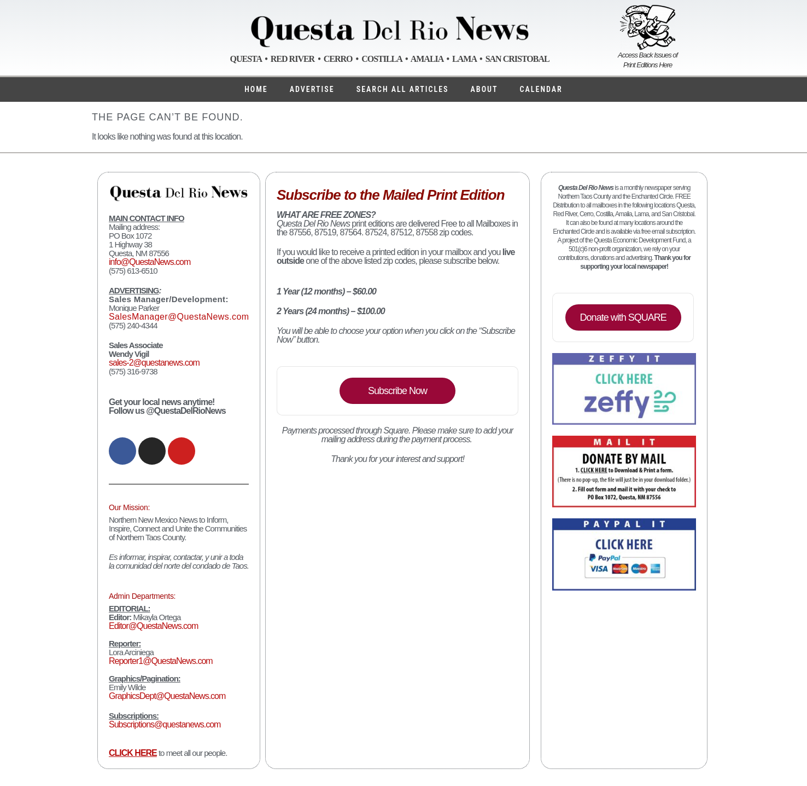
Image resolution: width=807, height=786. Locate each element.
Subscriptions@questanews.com (164, 724)
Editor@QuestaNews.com (153, 626)
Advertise (312, 89)
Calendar (541, 89)
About (484, 89)
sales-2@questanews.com (154, 362)
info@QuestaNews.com (149, 262)
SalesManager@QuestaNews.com (179, 316)
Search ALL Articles (402, 89)
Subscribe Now (397, 390)
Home (256, 89)
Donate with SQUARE (623, 317)
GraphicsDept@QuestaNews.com (167, 696)
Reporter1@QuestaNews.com (161, 661)
